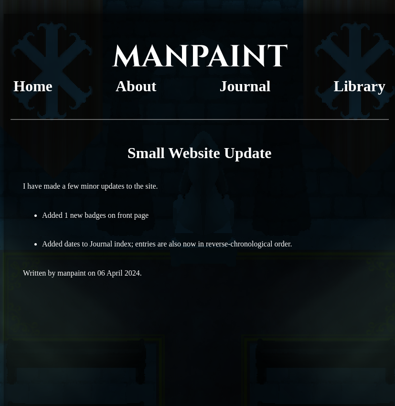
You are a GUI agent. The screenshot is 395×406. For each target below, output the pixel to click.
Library (359, 86)
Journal (245, 86)
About (136, 86)
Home (33, 86)
